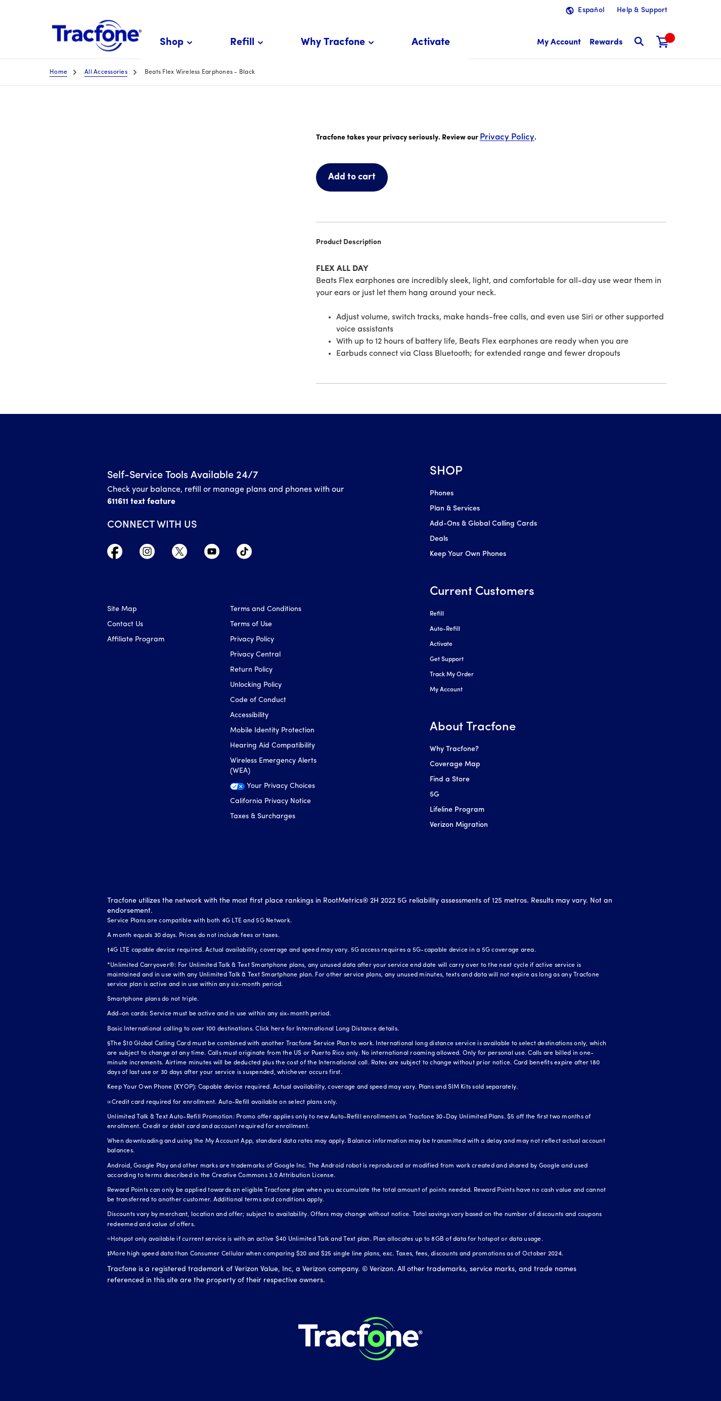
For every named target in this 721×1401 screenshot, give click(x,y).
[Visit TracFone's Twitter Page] (179, 554)
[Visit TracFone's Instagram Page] (147, 554)
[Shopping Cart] (662, 42)
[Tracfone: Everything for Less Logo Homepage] (97, 36)
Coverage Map (455, 764)
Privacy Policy (507, 137)
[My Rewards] (606, 42)
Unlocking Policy (256, 685)
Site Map (122, 609)
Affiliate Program (135, 639)
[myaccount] (559, 42)
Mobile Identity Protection (272, 730)
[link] (430, 42)
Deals (439, 539)
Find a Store (450, 779)
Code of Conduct (258, 700)
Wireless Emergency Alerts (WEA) (273, 766)
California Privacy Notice (270, 801)
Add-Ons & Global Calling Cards (483, 524)
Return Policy (251, 670)
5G (434, 795)
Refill (437, 614)
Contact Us (125, 624)
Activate (441, 644)
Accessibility (249, 715)
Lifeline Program (457, 810)
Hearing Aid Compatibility (272, 746)
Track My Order (452, 675)
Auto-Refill (445, 629)
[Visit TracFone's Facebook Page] (114, 554)
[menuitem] (178, 42)
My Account (446, 690)
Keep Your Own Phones (468, 554)
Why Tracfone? (454, 749)
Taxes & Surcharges (262, 816)
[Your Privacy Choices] (284, 789)
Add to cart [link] (352, 177)
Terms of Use (251, 624)
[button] (178, 42)
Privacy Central (255, 655)
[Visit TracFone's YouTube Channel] (211, 554)
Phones (442, 493)
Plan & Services (455, 508)
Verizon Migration (459, 825)
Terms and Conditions (265, 609)
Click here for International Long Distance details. (327, 1029)
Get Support (447, 660)
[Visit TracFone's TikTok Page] (244, 554)
